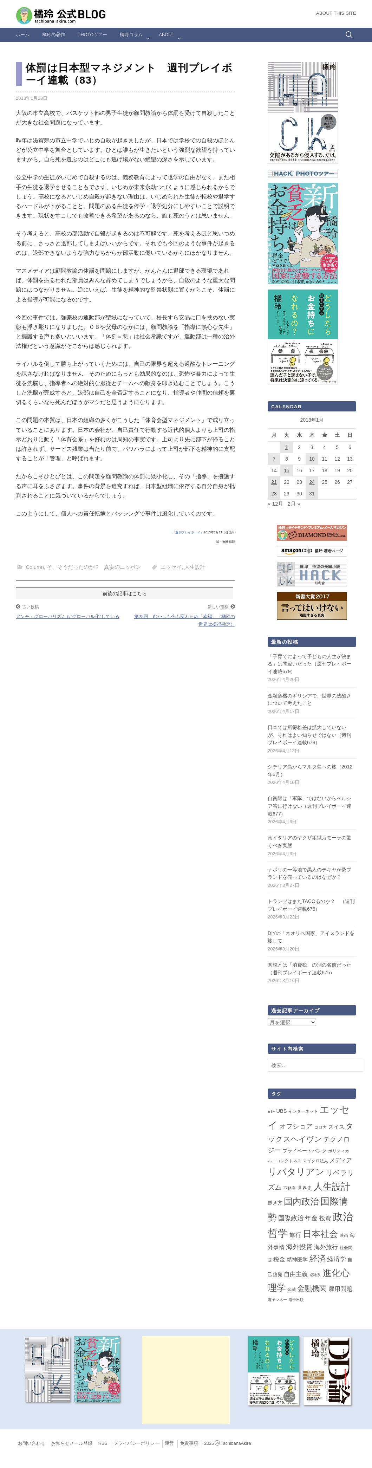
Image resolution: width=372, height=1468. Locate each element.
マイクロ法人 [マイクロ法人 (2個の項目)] (315, 1160)
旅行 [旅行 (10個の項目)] (295, 1235)
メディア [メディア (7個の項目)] (340, 1160)
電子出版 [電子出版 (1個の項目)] (296, 1300)
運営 (169, 1443)
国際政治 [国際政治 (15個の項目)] (291, 1218)
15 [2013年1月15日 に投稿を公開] (286, 470)
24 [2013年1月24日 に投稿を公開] (312, 482)
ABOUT (166, 34)
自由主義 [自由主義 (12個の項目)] (296, 1274)
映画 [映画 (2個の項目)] (344, 1235)
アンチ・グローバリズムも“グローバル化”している (67, 616)
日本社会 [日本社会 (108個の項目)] (320, 1234)
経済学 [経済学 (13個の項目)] (336, 1259)
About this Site (336, 13)
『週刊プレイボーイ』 (188, 532)
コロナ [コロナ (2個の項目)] (320, 1127)
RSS (102, 1443)
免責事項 (189, 1443)
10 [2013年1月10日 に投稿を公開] (312, 459)
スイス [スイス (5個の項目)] (336, 1127)
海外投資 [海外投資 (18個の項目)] (299, 1247)
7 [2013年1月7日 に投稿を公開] (274, 459)
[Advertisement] (186, 1380)
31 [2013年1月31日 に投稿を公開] (312, 493)
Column (35, 567)
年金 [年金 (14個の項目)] (311, 1218)
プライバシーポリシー (136, 1443)
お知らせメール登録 (71, 1443)
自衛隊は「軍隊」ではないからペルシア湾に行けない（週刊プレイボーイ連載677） (309, 805)
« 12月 (275, 504)
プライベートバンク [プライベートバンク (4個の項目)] (304, 1151)
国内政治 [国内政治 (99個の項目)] (301, 1201)
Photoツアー (92, 34)
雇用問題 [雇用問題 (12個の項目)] (340, 1288)
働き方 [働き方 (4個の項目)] (275, 1203)
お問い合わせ (31, 1443)
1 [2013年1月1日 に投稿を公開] (286, 447)
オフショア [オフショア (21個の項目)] (296, 1126)
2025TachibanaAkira (227, 1443)
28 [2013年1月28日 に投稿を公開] (274, 493)
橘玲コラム (131, 34)
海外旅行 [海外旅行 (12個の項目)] (326, 1247)
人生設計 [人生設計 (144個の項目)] (332, 1186)
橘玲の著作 (53, 34)
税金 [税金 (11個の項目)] (279, 1259)
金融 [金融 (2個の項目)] (291, 1289)
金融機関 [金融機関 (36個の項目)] (312, 1288)
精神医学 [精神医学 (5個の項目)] (297, 1259)
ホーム (23, 34)
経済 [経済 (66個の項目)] (317, 1258)
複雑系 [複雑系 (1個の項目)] (315, 1275)
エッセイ (171, 567)
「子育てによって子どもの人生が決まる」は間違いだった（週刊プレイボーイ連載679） (309, 664)
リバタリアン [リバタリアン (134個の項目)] (296, 1172)
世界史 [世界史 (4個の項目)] (304, 1188)
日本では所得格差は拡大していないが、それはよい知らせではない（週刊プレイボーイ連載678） (309, 735)
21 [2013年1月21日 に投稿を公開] (274, 482)
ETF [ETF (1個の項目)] (271, 1111)
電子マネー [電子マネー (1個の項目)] (277, 1300)
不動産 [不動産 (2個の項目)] (289, 1188)
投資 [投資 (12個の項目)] (325, 1218)
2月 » (294, 504)
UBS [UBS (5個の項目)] (281, 1111)
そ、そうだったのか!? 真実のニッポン (94, 567)
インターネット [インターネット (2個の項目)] (303, 1111)
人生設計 (194, 567)
